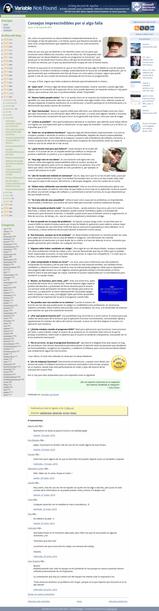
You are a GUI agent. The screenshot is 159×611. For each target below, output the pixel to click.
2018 (6, 68)
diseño (5, 290)
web (5, 389)
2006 (6, 215)
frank (30, 499)
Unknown (32, 528)
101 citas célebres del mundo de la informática (147, 61)
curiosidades (8, 282)
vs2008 (6, 387)
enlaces (6, 292)
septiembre (10, 109)
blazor (5, 257)
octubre (8, 106)
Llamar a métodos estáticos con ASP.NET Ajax (148, 87)
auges (5, 252)
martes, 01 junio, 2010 (44, 523)
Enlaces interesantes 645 (149, 111)
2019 (6, 64)
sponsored (7, 364)
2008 (6, 208)
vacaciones (7, 374)
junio (7, 114)
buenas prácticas (9, 267)
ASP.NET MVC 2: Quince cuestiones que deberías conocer (15, 183)
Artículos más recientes (39, 601)
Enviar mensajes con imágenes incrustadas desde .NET (149, 127)
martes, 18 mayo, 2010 (44, 435)
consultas (7, 277)
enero (8, 201)
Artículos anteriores (118, 601)
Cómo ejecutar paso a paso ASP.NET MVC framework (15, 131)
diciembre (9, 100)
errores (66, 413)
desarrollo (7, 287)
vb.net (5, 382)
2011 (6, 93)
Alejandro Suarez (36, 468)
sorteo (5, 359)
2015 (6, 78)
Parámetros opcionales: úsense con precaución (13, 123)
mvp (5, 326)
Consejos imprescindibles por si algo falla (15, 151)
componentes (8, 275)
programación (8, 344)
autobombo (7, 254)
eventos (6, 298)
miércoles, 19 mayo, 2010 (45, 464)
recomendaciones (10, 346)
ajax (5, 234)
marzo (8, 195)
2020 (6, 60)
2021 (6, 57)
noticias (6, 333)
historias (6, 308)
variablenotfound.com (11, 379)
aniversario (7, 236)
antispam (7, 239)
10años (6, 231)
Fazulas (31, 454)
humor (6, 310)
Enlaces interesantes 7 (15, 146)
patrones (6, 338)
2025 (6, 43)
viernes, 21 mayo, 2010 (44, 495)
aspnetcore (7, 244)
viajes (5, 384)
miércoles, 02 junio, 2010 (45, 556)
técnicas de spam (10, 366)
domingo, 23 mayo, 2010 (45, 509)
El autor (113, 6)
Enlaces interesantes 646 (149, 45)
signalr (5, 354)
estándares (7, 295)
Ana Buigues (34, 440)
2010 (6, 96)
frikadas (6, 300)
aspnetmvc (7, 249)
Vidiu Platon (114, 387)
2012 (6, 89)
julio (7, 111)
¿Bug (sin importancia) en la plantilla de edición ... (15, 140)
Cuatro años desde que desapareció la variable (13, 171)
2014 (6, 82)
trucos (5, 372)
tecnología (7, 369)
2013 (6, 86)
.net (4, 229)
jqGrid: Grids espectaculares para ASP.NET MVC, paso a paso (148, 101)
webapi (6, 392)
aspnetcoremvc (9, 247)
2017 (6, 71)
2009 (6, 204)
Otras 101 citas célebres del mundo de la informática (148, 74)
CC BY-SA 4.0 (111, 609)
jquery (5, 318)
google (5, 303)
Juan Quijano (34, 561)
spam (5, 361)
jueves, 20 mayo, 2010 (43, 478)
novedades (7, 336)
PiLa (30, 514)
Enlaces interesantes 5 (15, 177)
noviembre (10, 103)
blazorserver (8, 259)
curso (5, 285)
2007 (6, 211)
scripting (6, 349)
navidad (6, 328)
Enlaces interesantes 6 (15, 157)
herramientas (8, 305)
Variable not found (50, 394)
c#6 (4, 272)
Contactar (124, 6)
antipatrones (46, 413)
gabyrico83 (33, 426)
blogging (6, 264)
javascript (7, 315)
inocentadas (8, 313)
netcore (6, 331)
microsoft (7, 321)
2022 (6, 53)
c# (4, 269)
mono (5, 323)
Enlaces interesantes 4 (15, 189)
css (4, 280)
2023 (6, 50)
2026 (6, 39)
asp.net (6, 241)
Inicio (105, 6)
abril (7, 192)
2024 (6, 46)
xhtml (5, 395)
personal (6, 341)
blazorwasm (8, 262)
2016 (6, 75)
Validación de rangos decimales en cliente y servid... (15, 163)
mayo (7, 117)
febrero (8, 198)
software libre (8, 356)
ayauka (31, 482)
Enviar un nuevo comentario (41, 594)
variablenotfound (10, 377)
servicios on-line (9, 351)
